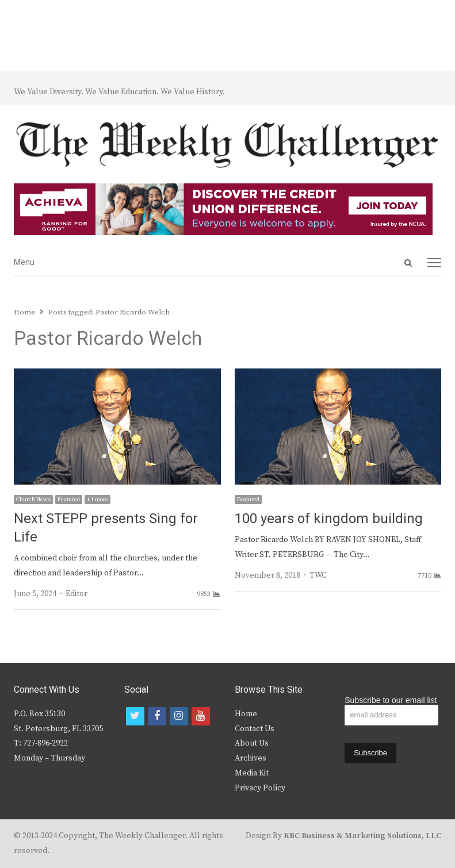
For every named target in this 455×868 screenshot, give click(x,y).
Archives (250, 758)
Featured (69, 499)
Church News (33, 499)
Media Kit (252, 773)
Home (246, 714)
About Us (252, 743)
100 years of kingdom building (329, 519)
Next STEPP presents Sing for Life (106, 528)
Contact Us (254, 729)
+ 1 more (97, 499)
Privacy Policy (260, 788)
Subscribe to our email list (391, 700)
